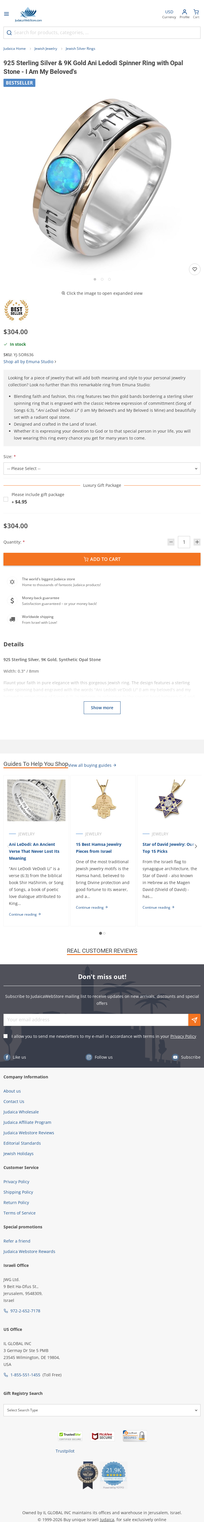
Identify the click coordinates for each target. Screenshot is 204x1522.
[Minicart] (196, 14)
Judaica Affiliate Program (27, 1122)
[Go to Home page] (28, 14)
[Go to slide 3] (109, 279)
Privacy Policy (183, 1036)
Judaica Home (14, 48)
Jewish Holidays (18, 1153)
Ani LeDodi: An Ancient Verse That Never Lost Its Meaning (34, 851)
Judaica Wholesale (21, 1112)
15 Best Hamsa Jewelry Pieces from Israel (98, 848)
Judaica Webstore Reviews (28, 1132)
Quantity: (14, 542)
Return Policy (16, 1202)
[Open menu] (6, 14)
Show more (102, 707)
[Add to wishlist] (195, 269)
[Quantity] (184, 542)
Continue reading (25, 914)
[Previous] (8, 846)
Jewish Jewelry (45, 48)
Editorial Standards (22, 1143)
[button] (102, 177)
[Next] (196, 846)
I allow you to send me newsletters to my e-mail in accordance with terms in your (104, 1036)
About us (12, 1091)
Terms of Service (19, 1213)
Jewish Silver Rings (80, 48)
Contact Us (13, 1101)
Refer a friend (16, 1241)
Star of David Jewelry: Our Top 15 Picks (168, 848)
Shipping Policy (18, 1192)
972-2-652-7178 (25, 1311)
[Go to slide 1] (95, 279)
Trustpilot (65, 1451)
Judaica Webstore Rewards (29, 1251)
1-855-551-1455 (25, 1375)
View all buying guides (92, 765)
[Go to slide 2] (102, 279)
